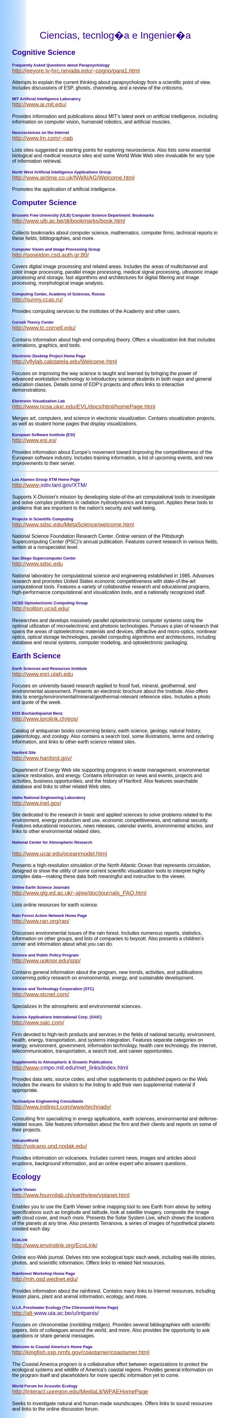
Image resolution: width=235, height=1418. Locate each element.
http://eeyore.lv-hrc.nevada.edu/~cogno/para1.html (76, 70)
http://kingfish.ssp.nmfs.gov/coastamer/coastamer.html (81, 1352)
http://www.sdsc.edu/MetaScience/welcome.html (73, 524)
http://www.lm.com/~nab (42, 138)
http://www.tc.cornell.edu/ (44, 328)
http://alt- (23, 1313)
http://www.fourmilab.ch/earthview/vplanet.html (71, 1195)
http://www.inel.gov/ (37, 803)
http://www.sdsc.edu (37, 564)
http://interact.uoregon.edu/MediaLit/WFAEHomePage (80, 1391)
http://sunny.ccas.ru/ (37, 299)
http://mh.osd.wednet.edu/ (45, 1279)
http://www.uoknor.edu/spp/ (46, 960)
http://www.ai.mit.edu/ (39, 104)
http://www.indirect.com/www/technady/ (61, 1107)
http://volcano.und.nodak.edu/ (49, 1146)
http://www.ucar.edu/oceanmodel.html (59, 853)
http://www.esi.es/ (34, 440)
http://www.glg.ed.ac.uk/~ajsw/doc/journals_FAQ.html (79, 893)
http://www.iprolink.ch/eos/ (45, 719)
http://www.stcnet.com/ (40, 994)
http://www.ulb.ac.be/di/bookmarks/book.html (68, 221)
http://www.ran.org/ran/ (41, 921)
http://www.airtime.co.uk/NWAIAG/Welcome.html (73, 177)
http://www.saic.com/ (38, 1022)
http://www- (26, 485)
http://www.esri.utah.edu (42, 674)
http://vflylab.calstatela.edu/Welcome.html (64, 361)
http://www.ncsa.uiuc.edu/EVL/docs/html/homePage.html (83, 406)
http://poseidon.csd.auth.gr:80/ (50, 255)
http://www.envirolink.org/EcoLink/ (55, 1245)
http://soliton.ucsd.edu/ (40, 608)
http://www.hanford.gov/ (42, 758)
